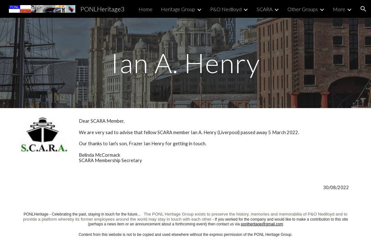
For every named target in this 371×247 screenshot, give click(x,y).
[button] (363, 9)
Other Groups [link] (302, 9)
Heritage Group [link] (178, 9)
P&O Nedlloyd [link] (226, 9)
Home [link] (146, 9)
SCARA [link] (264, 9)
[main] (185, 63)
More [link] (339, 9)
